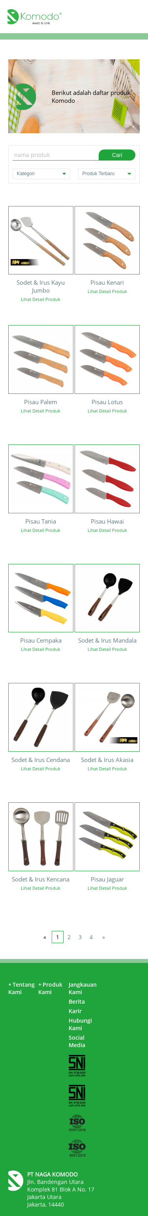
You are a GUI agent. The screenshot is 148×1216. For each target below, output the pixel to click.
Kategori (41, 174)
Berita (77, 1001)
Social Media (77, 1041)
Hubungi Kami (80, 1024)
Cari (117, 155)
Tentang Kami (21, 988)
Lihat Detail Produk (40, 299)
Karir (75, 1011)
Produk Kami (50, 988)
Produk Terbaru (106, 174)
